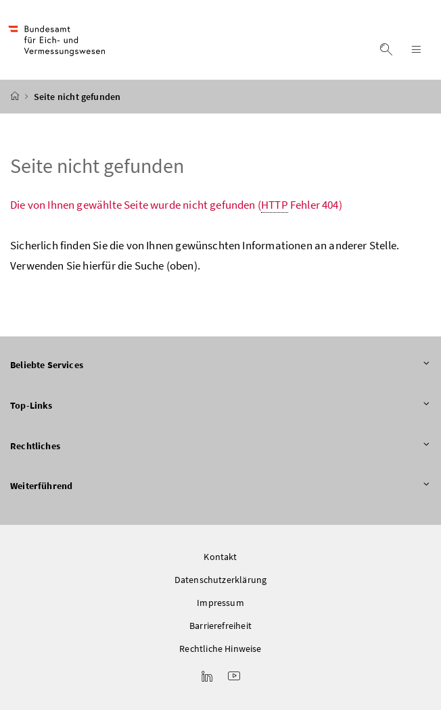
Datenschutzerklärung (221, 580)
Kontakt (220, 557)
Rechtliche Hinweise (220, 648)
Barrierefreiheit (220, 625)
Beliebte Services (220, 365)
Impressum (220, 603)
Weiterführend (220, 486)
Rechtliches (220, 446)
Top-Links (220, 406)
